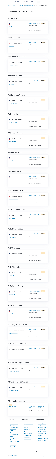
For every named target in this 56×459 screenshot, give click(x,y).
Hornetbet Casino (13, 103)
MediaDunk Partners (43, 427)
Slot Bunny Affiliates (43, 438)
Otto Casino (11, 256)
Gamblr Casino (27, 431)
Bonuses (30, 23)
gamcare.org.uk (42, 456)
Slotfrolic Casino (13, 122)
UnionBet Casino (28, 433)
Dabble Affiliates (42, 440)
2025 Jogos (33, 1)
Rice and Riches (14, 422)
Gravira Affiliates (42, 424)
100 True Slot (13, 431)
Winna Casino (27, 439)
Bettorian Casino (28, 427)
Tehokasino (11, 275)
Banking (34, 23)
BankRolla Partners (42, 433)
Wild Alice (12, 432)
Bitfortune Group (42, 429)
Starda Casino (12, 84)
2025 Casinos (18, 1)
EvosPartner (41, 426)
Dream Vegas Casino (14, 371)
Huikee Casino (12, 237)
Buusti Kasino (12, 160)
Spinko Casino (27, 426)
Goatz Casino (27, 437)
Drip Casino (11, 46)
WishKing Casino (28, 429)
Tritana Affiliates (42, 431)
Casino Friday (12, 294)
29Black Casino (27, 435)
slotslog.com (13, 455)
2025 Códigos (26, 1)
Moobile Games (12, 406)
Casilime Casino (12, 218)
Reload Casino (12, 141)
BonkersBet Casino (13, 65)
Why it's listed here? (32, 406)
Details (38, 23)
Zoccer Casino (27, 422)
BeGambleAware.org (43, 454)
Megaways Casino (28, 424)
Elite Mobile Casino (13, 390)
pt (38, 1)
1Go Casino (11, 26)
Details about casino (41, 406)
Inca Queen (13, 445)
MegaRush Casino (13, 333)
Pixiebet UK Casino (13, 199)
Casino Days (12, 313)
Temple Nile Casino (13, 352)
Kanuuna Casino (13, 180)
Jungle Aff (40, 422)
